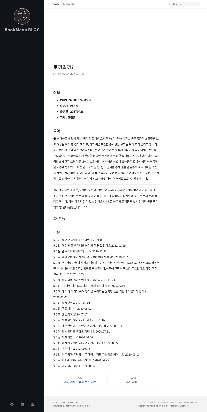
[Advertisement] (22, 89)
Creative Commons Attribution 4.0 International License (167, 404)
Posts (56, 4)
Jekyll (69, 405)
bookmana (72, 402)
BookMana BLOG (22, 30)
